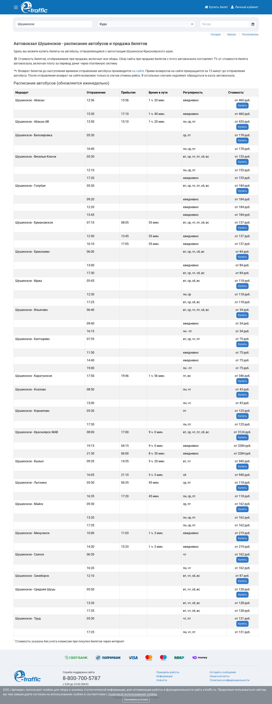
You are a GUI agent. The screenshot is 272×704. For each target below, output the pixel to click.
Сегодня (216, 34)
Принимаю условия (136, 699)
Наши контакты (220, 676)
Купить (242, 105)
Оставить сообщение (223, 672)
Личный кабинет (244, 7)
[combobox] (146, 24)
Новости (161, 680)
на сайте (138, 71)
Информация (164, 676)
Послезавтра (250, 34)
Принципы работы (167, 672)
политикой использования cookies (132, 694)
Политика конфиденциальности (230, 680)
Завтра (231, 34)
